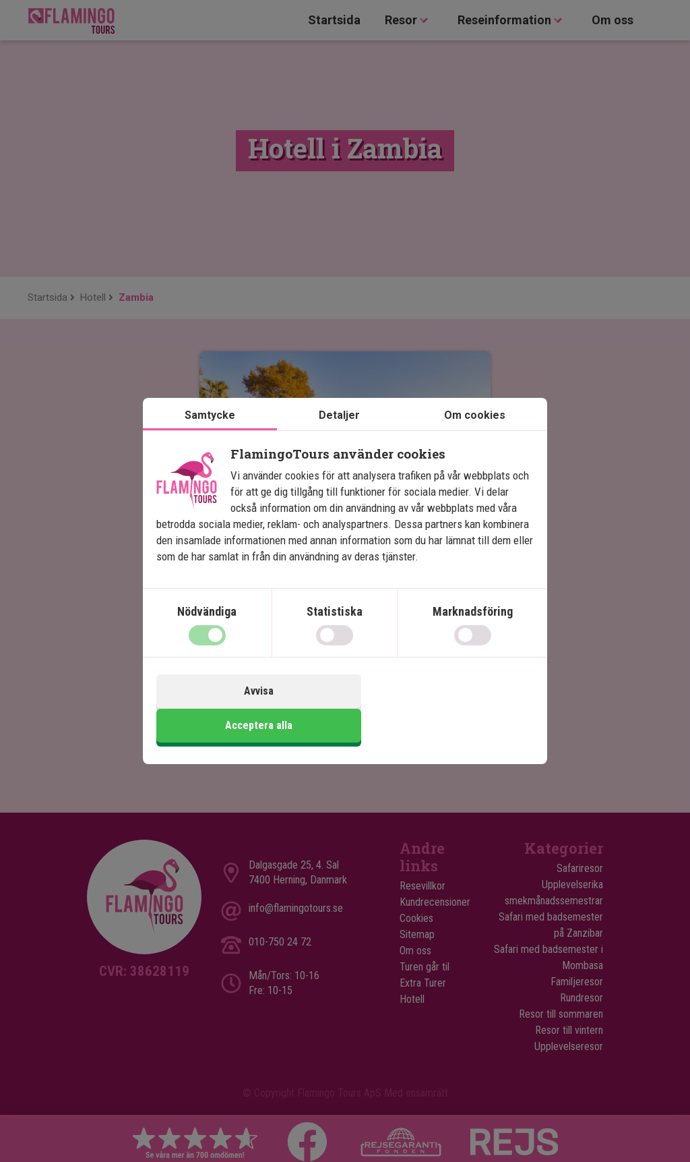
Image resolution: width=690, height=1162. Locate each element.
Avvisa (248, 708)
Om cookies (474, 433)
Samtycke (210, 433)
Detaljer (339, 433)
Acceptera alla (441, 708)
